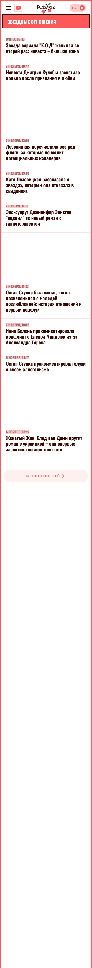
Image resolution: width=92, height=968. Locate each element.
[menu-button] (8, 8)
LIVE (75, 8)
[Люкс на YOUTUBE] (18, 8)
